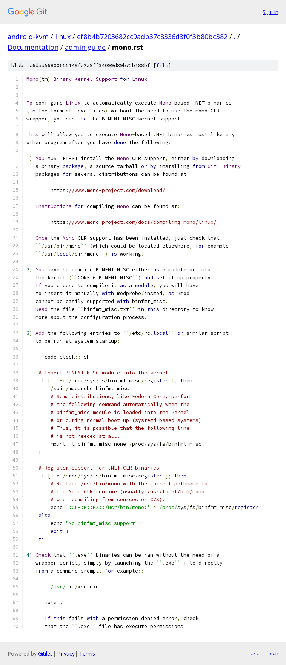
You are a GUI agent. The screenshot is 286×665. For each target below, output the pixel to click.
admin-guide (85, 47)
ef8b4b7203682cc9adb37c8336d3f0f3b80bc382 (152, 36)
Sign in (270, 11)
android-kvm (28, 36)
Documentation (33, 47)
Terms (87, 653)
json (272, 653)
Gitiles (45, 653)
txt (254, 653)
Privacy (66, 653)
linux (63, 36)
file (162, 65)
